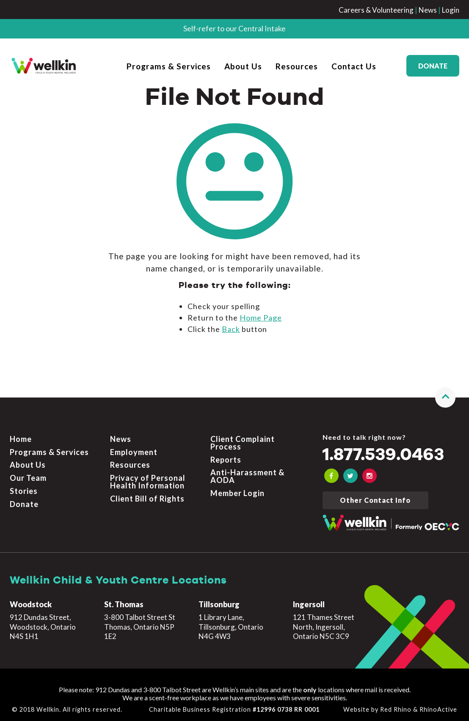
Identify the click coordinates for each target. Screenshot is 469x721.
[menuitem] (169, 66)
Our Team (28, 477)
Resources (297, 66)
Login (450, 9)
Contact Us (353, 66)
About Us (243, 66)
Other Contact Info (375, 500)
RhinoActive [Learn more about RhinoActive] (438, 709)
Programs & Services (169, 66)
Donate (432, 66)
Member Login (237, 493)
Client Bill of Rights (147, 498)
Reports (225, 459)
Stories (24, 491)
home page (261, 317)
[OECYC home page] (44, 65)
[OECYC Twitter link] (350, 476)
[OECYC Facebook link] (331, 476)
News (428, 9)
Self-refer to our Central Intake (234, 28)
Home (21, 439)
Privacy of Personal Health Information (147, 481)
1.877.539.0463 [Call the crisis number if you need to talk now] (383, 455)
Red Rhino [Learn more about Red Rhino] (395, 709)
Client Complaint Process (242, 442)
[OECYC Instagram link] (369, 476)
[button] (445, 397)
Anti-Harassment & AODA (247, 476)
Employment (133, 452)
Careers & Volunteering (376, 9)
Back (231, 329)
